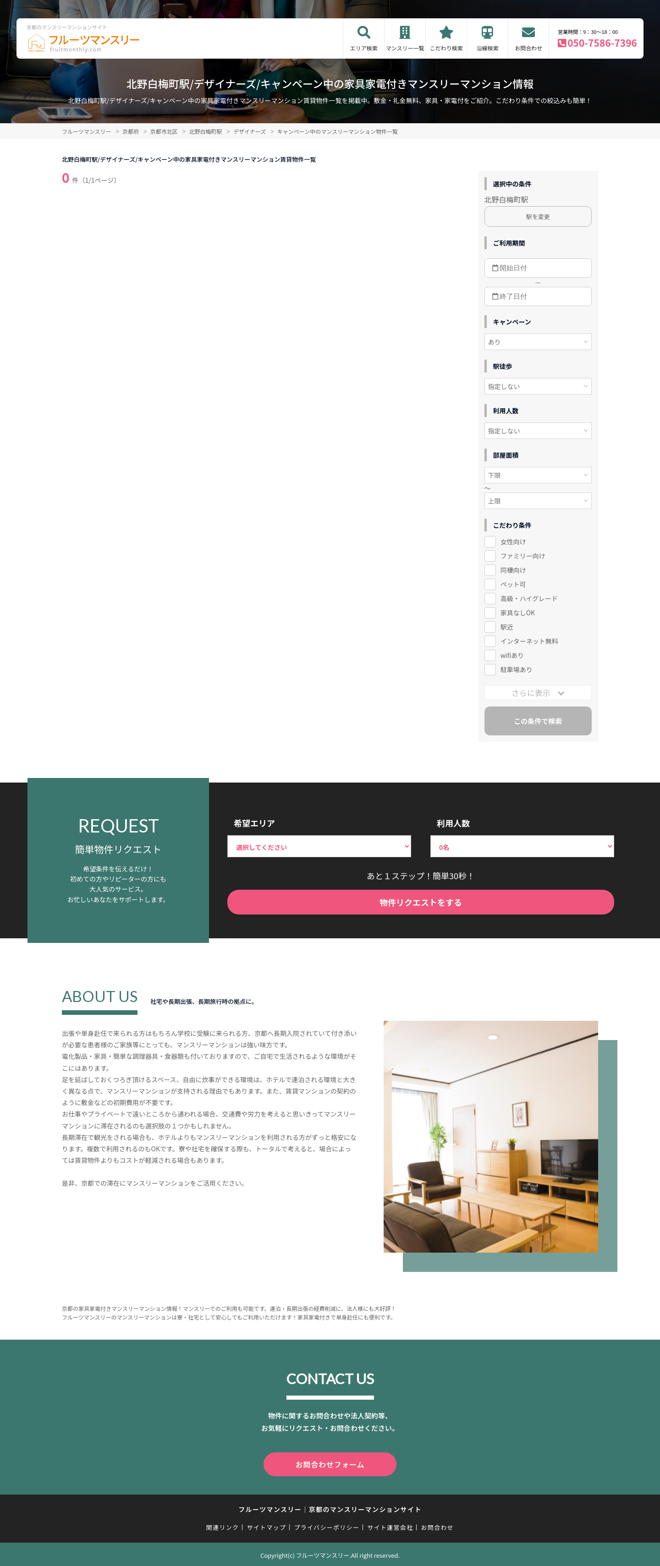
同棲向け (513, 570)
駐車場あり (516, 669)
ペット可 (513, 584)
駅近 (506, 626)
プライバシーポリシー (326, 1525)
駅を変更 (538, 216)
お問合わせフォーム (330, 1463)
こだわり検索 (446, 48)
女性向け (513, 541)
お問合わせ (528, 48)
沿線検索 (488, 48)
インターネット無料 (529, 641)
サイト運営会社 (390, 1525)
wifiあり (512, 655)
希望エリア (254, 823)
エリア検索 (364, 48)
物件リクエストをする (421, 902)
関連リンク (222, 1525)
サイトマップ (266, 1525)
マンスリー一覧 (405, 48)
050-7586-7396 (602, 42)
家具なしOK (517, 612)
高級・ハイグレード (529, 598)
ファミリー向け (522, 555)
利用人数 (453, 823)
